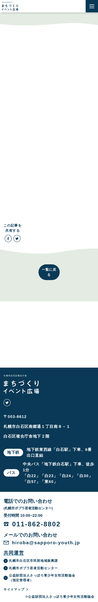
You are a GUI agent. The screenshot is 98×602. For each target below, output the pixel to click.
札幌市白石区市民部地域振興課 (31, 561)
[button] (92, 6)
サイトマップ (16, 589)
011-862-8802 (36, 524)
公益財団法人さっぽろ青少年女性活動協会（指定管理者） (39, 578)
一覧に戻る (49, 272)
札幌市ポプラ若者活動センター (31, 568)
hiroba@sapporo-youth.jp (46, 542)
